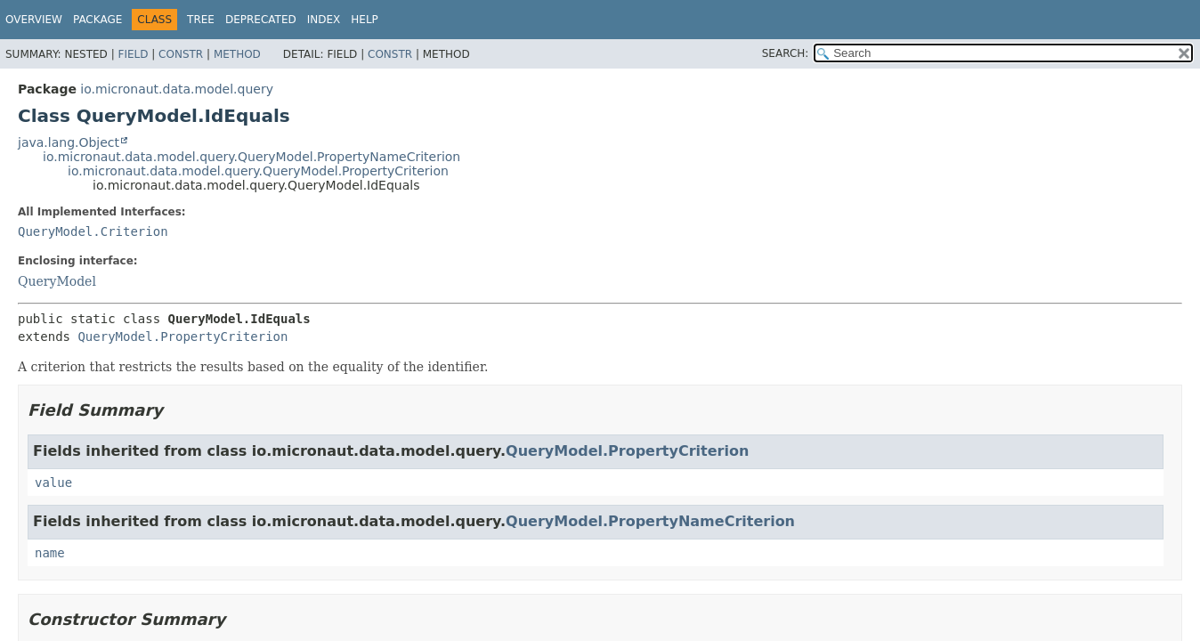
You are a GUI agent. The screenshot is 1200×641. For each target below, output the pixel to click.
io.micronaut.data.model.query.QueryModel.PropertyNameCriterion (251, 157)
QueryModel (57, 281)
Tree (201, 19)
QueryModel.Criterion (93, 231)
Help (364, 19)
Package (97, 19)
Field (133, 54)
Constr (180, 54)
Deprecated (260, 19)
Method (237, 54)
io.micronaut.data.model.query (176, 89)
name (50, 553)
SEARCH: (785, 53)
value (53, 482)
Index (324, 19)
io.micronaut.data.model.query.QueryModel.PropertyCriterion (258, 171)
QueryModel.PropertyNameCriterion (650, 521)
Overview (33, 19)
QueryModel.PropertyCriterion (182, 336)
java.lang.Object (68, 142)
